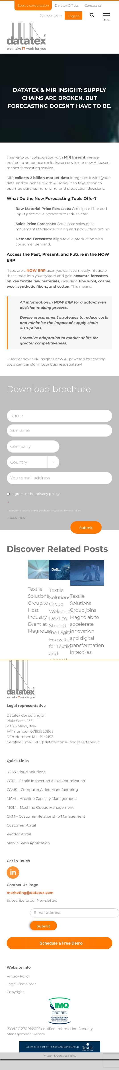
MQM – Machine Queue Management (40, 807)
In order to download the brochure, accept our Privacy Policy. (44, 514)
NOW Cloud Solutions (26, 772)
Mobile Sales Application (28, 843)
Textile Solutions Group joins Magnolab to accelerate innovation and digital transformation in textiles (87, 624)
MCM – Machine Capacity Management (41, 798)
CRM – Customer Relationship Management (46, 816)
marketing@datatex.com (30, 893)
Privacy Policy (16, 517)
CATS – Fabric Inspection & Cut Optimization (46, 781)
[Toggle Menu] (106, 15)
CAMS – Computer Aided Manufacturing (42, 790)
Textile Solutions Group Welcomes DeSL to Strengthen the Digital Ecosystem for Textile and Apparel (62, 625)
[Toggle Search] (92, 15)
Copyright (15, 992)
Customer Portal (21, 825)
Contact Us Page (22, 885)
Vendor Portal (19, 834)
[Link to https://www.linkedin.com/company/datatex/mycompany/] (13, 872)
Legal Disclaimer (21, 984)
